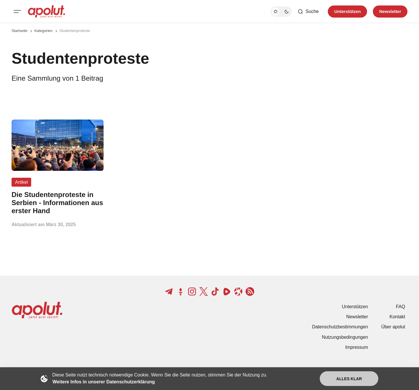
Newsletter (357, 316)
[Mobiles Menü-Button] (17, 11)
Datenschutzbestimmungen (340, 326)
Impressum (356, 347)
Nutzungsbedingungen (345, 337)
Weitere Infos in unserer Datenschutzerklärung (104, 381)
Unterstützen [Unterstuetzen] (347, 11)
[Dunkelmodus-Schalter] (281, 11)
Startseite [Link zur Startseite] (19, 31)
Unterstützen (355, 306)
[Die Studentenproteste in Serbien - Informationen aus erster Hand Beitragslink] (58, 203)
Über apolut (393, 326)
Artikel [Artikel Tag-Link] (21, 182)
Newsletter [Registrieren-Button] (390, 11)
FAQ (400, 306)
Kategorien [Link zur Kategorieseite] (43, 31)
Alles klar (349, 378)
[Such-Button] (308, 11)
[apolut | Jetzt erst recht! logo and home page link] (46, 11)
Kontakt (397, 316)
